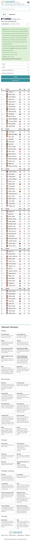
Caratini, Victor (12, 285)
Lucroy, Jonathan (13, 179)
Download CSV (15, 80)
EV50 (2, 366)
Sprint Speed (4, 519)
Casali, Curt (11, 303)
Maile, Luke (11, 163)
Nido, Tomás (11, 104)
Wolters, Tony (12, 161)
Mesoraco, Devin (12, 228)
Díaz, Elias (11, 144)
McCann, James (12, 219)
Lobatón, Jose (12, 266)
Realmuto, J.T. (12, 92)
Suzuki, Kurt (11, 283)
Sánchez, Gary (12, 109)
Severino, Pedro (12, 149)
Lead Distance (4, 483)
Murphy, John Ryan (13, 166)
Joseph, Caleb (12, 243)
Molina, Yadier (12, 258)
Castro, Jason (12, 261)
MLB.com (27, 535)
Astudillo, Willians (13, 171)
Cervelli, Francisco (13, 193)
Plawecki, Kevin (12, 273)
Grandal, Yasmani (13, 241)
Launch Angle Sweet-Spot (7, 348)
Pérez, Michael (12, 106)
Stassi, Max (11, 301)
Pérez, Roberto (12, 123)
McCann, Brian (12, 280)
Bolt (18, 519)
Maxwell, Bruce (12, 293)
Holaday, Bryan (12, 176)
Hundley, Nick (12, 236)
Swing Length (4, 393)
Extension (3, 461)
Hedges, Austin (12, 101)
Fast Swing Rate (20, 382)
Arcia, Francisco (12, 263)
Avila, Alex (11, 139)
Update (15, 77)
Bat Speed (3, 382)
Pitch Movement (20, 443)
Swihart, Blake (12, 126)
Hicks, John (11, 136)
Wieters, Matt (12, 184)
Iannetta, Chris (12, 254)
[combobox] (15, 9)
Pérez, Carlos (12, 151)
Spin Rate (19, 454)
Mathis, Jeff (11, 276)
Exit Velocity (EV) (5, 334)
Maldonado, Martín (13, 134)
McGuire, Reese (12, 116)
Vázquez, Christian (13, 271)
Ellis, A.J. (11, 268)
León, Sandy (11, 132)
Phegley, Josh (12, 206)
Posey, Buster (12, 186)
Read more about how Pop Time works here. (11, 58)
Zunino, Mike (11, 203)
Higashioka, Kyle (12, 111)
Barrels (3, 340)
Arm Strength (20, 474)
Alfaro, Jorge (12, 94)
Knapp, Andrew (12, 221)
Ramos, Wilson (12, 154)
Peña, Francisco (12, 231)
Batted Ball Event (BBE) (22, 348)
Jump (18, 483)
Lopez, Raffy (11, 201)
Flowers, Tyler (12, 313)
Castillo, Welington (13, 119)
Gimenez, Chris (12, 308)
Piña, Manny (11, 114)
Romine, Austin (12, 245)
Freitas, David (12, 311)
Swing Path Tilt (4, 415)
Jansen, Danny (12, 291)
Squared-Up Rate (20, 415)
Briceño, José (12, 181)
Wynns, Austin (12, 191)
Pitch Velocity (4, 443)
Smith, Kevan (12, 188)
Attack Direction (20, 403)
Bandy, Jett (11, 251)
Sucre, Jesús (12, 196)
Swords (18, 427)
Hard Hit (19, 340)
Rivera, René (11, 174)
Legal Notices (20, 535)
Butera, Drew (11, 141)
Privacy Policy (12, 535)
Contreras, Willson (13, 121)
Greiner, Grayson (12, 156)
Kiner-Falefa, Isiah (13, 238)
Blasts (2, 427)
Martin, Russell (12, 198)
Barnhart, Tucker (12, 223)
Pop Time (3, 474)
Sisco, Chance (12, 298)
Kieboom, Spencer (13, 158)
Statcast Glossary (9, 327)
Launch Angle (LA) (21, 334)
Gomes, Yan (11, 99)
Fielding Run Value (21, 492)
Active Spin (4, 454)
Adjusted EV (19, 366)
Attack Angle (19, 393)
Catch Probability (5, 505)
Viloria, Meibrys (12, 97)
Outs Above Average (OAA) (7, 492)
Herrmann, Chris (12, 233)
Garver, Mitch (11, 278)
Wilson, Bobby (12, 296)
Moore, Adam (12, 216)
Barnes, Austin (12, 306)
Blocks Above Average (22, 505)
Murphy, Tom (11, 211)
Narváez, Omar (12, 226)
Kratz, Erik (11, 214)
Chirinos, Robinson (13, 256)
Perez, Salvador (12, 146)
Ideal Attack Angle (5, 403)
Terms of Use (4, 535)
